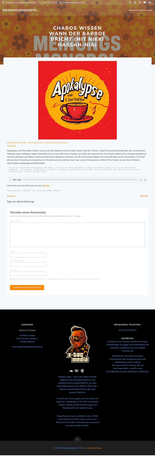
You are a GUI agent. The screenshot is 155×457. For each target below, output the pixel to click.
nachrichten (26, 191)
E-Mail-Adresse (17, 261)
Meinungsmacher (17, 143)
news (34, 191)
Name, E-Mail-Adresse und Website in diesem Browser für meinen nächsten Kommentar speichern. (56, 279)
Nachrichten (35, 143)
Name (13, 252)
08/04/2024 (11, 146)
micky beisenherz (14, 191)
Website (14, 270)
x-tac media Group (93, 449)
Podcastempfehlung (56, 143)
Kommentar (16, 221)
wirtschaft (56, 191)
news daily (42, 191)
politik (49, 191)
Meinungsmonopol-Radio (141, 10)
